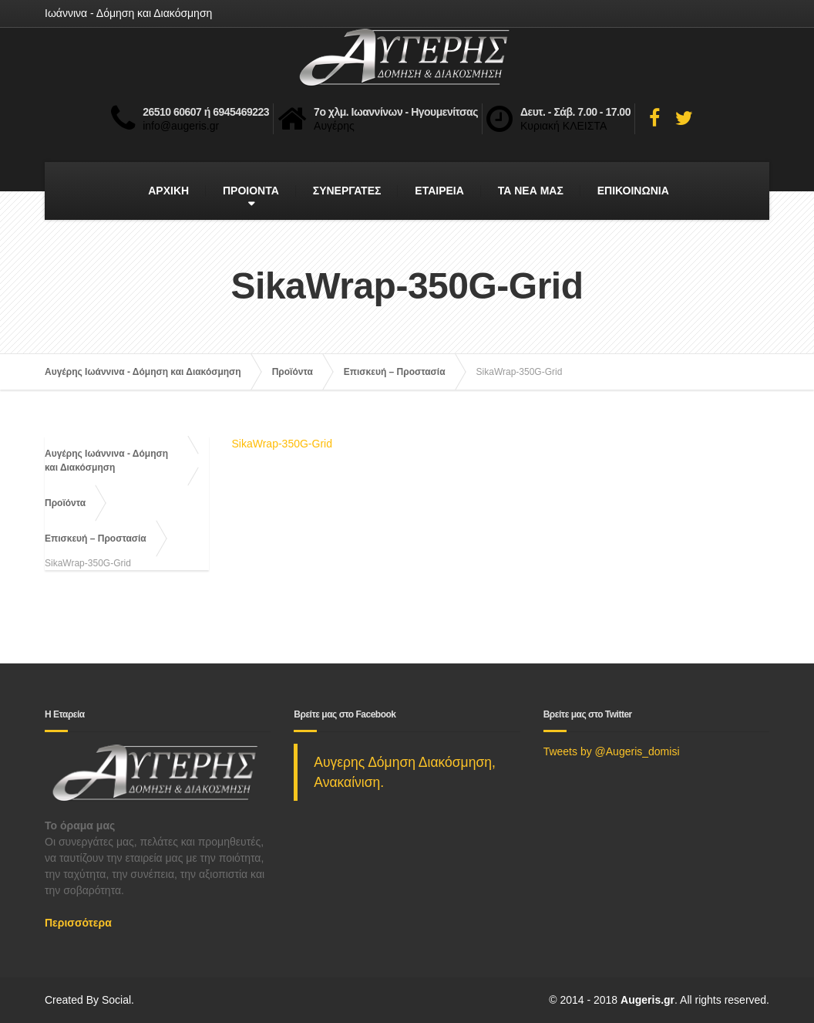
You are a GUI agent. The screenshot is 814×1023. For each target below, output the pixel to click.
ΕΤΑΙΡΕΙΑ (439, 190)
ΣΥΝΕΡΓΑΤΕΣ (347, 190)
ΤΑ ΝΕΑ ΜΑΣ (530, 190)
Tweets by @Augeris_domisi (611, 751)
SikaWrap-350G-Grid (282, 443)
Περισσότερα (78, 923)
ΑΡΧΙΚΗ (168, 190)
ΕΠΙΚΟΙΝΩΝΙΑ (633, 190)
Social (116, 1000)
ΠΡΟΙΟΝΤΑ (251, 190)
